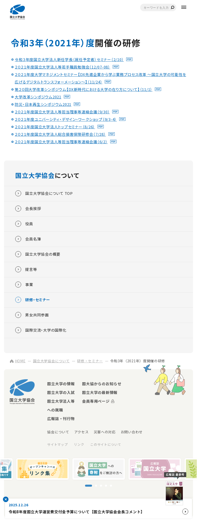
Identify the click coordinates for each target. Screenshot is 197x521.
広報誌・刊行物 (61, 419)
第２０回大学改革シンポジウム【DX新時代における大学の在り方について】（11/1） (83, 89)
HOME (18, 361)
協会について (58, 432)
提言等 (26, 269)
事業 (24, 285)
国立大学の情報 (61, 384)
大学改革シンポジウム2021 (38, 96)
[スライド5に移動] (111, 486)
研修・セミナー (32, 300)
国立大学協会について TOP (44, 193)
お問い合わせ (132, 432)
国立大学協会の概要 (37, 254)
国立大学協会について (51, 361)
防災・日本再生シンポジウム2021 (43, 104)
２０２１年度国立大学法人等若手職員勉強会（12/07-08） (62, 67)
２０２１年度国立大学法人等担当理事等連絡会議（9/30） (62, 111)
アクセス (81, 432)
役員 (24, 224)
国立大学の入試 (61, 392)
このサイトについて (105, 445)
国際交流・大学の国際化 (40, 330)
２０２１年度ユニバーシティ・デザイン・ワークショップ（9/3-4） (66, 119)
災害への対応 (105, 432)
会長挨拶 (28, 209)
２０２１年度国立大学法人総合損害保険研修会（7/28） (60, 134)
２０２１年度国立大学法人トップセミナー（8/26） (55, 126)
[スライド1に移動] (88, 486)
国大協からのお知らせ (101, 384)
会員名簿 (28, 239)
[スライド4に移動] (106, 486)
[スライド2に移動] (96, 486)
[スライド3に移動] (101, 486)
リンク (79, 445)
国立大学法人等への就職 (61, 406)
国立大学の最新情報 (99, 392)
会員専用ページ (95, 401)
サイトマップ (57, 445)
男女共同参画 (32, 315)
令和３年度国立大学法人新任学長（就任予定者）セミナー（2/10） (69, 59)
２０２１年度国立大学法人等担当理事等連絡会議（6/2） (61, 141)
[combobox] (158, 7)
